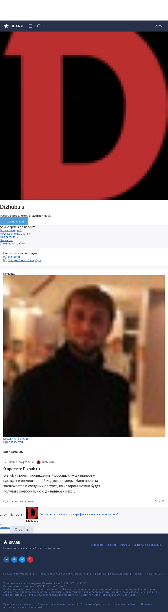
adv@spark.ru (120, 574)
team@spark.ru (25, 574)
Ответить (22, 529)
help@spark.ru (79, 574)
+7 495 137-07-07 (154, 574)
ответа (5, 525)
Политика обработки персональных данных (108, 604)
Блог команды (11, 230)
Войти (158, 26)
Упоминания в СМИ (12, 243)
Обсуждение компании (16, 233)
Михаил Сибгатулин (84, 359)
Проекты (111, 544)
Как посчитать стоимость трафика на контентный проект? (79, 514)
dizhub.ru (14, 256)
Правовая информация (17, 604)
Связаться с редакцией (147, 544)
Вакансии (6, 240)
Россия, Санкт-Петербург (24, 260)
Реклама (125, 544)
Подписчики (9, 237)
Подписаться (14, 221)
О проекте (97, 544)
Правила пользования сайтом (56, 604)
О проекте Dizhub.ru (21, 469)
